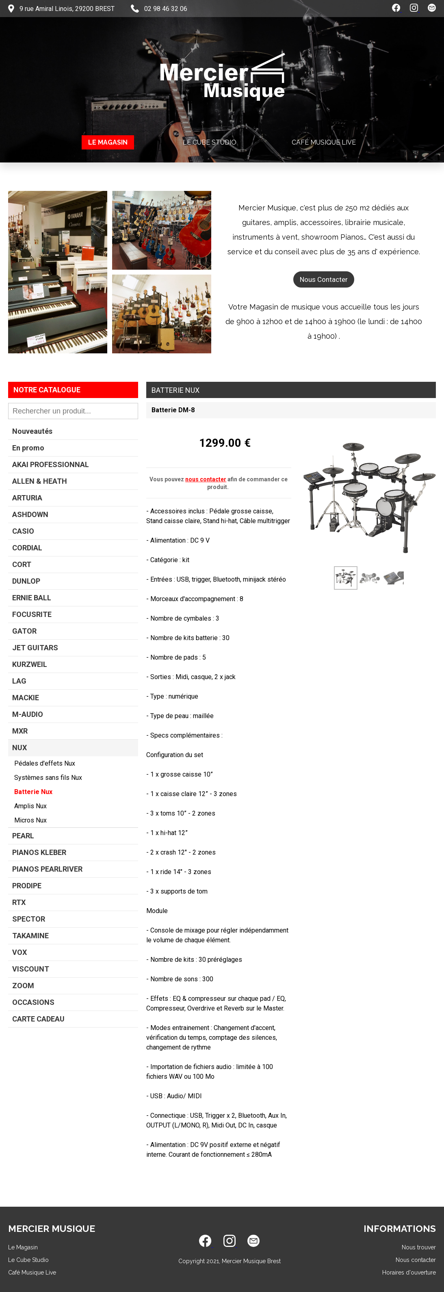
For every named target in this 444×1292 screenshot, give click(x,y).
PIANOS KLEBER (39, 852)
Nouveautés (32, 431)
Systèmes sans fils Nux (48, 777)
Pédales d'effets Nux (44, 763)
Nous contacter (416, 1260)
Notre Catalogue (46, 389)
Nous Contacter (324, 279)
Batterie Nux (33, 792)
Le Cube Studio (209, 142)
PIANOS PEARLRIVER (47, 869)
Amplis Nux (30, 806)
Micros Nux (30, 820)
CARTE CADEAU (38, 1019)
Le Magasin (108, 142)
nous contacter (205, 479)
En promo (28, 448)
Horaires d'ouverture (409, 1272)
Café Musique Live (324, 142)
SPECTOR (28, 919)
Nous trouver (419, 1247)
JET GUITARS (35, 647)
